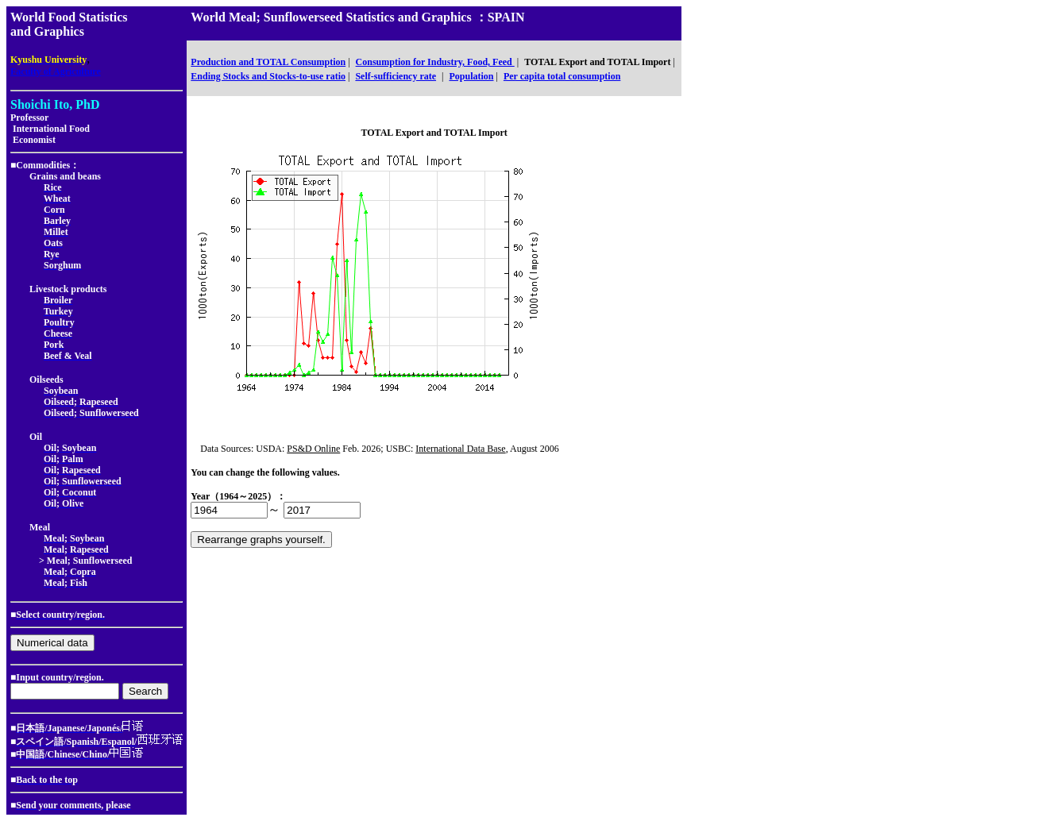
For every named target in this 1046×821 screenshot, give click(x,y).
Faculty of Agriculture (55, 71)
